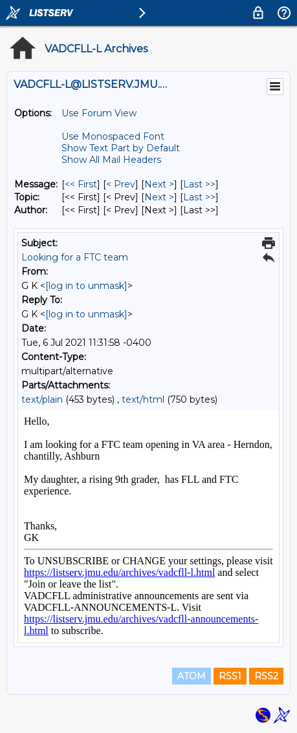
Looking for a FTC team (74, 257)
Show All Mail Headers (111, 159)
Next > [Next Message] (159, 184)
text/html (143, 399)
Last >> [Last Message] (199, 184)
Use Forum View (99, 113)
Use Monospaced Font (112, 136)
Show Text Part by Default (120, 148)
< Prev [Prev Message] (120, 184)
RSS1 (230, 676)
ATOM (191, 676)
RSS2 (266, 676)
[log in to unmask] (86, 286)
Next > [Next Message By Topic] (159, 197)
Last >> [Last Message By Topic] (199, 197)
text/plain (42, 399)
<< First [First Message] (81, 184)
